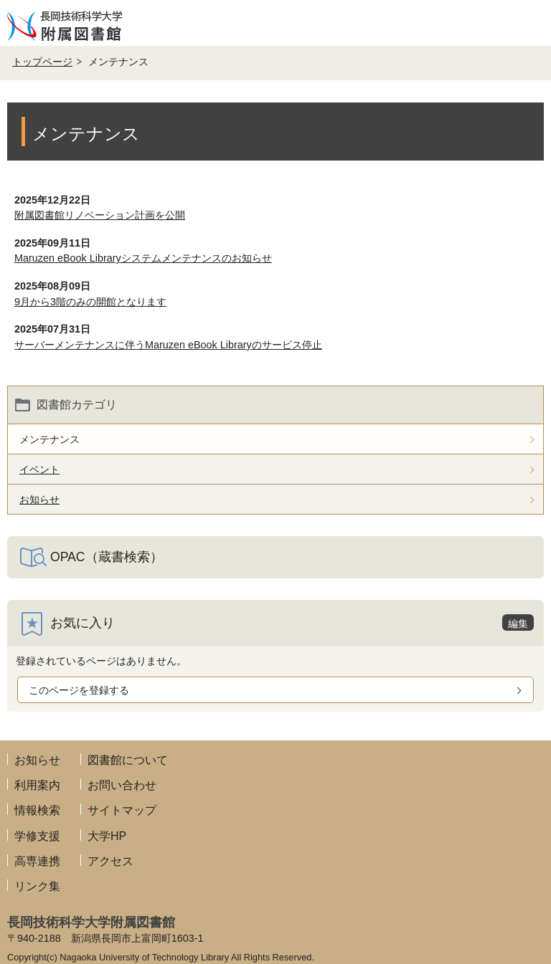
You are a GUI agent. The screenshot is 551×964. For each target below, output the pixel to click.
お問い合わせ (122, 785)
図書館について (128, 760)
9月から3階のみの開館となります (90, 301)
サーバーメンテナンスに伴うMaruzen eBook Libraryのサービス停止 (168, 344)
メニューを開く (528, 23)
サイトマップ (122, 810)
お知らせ (37, 760)
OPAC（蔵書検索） (106, 557)
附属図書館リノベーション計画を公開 (99, 215)
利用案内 (37, 785)
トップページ (42, 61)
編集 (518, 623)
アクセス (110, 861)
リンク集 (37, 886)
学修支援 (37, 836)
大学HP (107, 836)
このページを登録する (79, 690)
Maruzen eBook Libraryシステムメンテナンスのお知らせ (143, 258)
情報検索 (37, 810)
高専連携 (37, 861)
